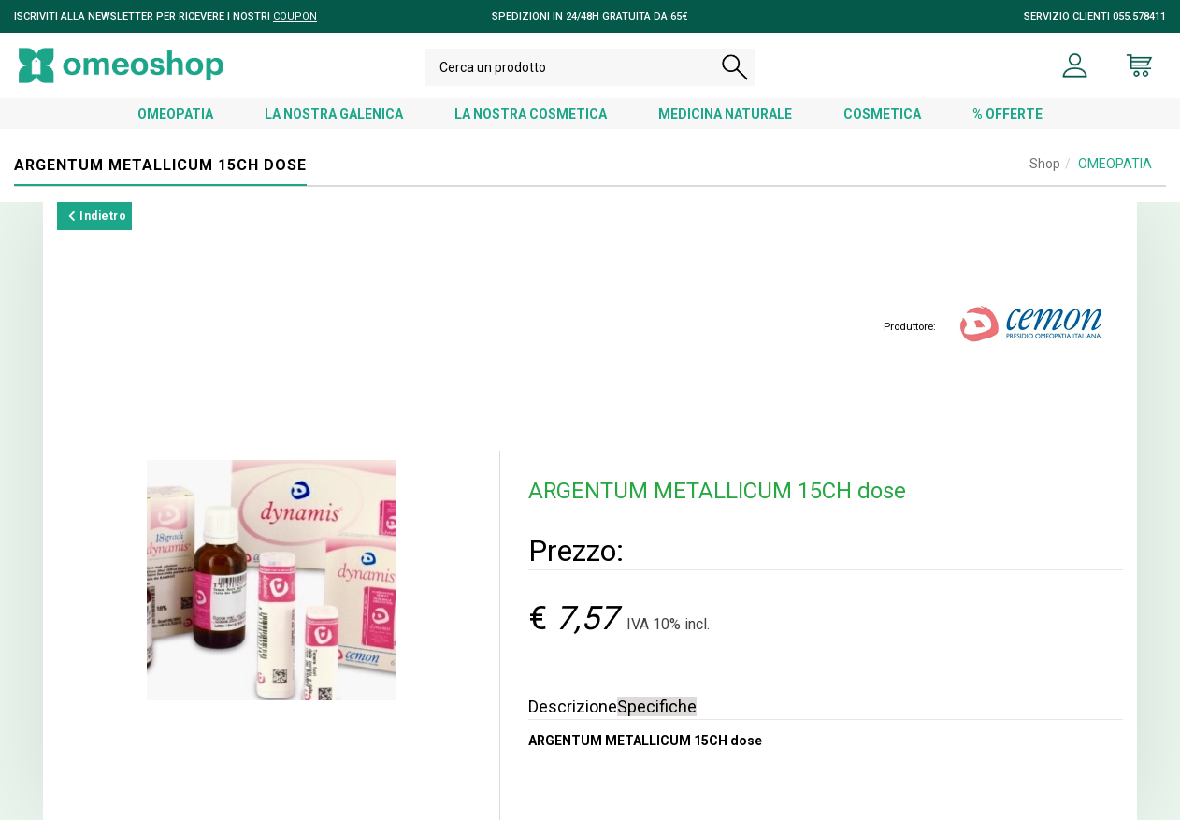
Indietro (97, 216)
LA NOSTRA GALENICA (334, 114)
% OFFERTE (1007, 114)
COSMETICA (882, 114)
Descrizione (572, 706)
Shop (1044, 163)
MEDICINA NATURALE (725, 114)
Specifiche (657, 706)
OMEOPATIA (175, 114)
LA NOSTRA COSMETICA (530, 114)
